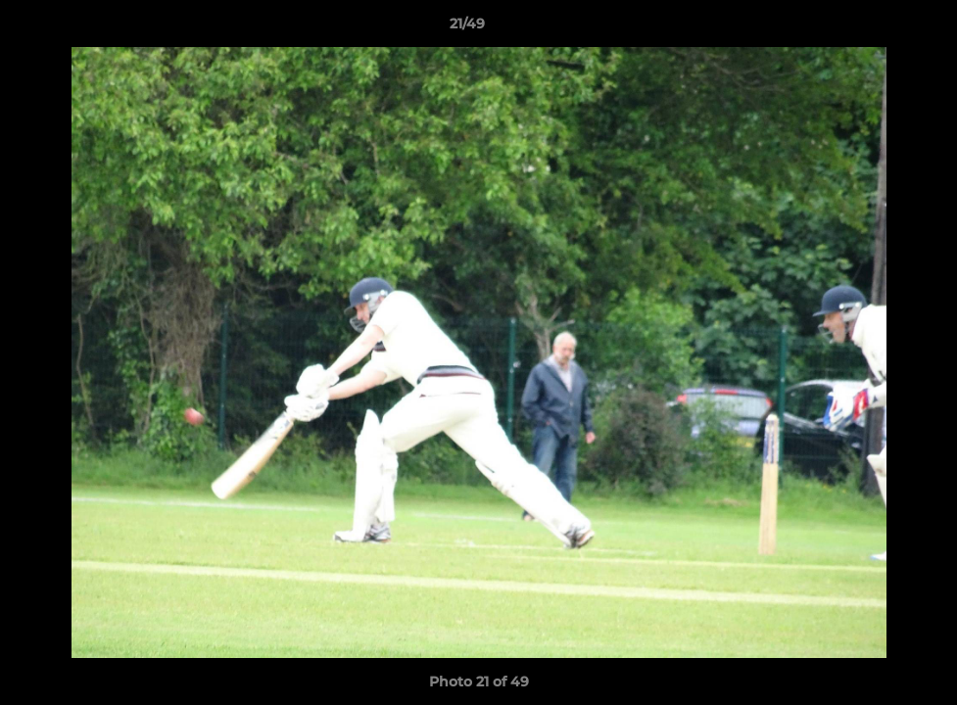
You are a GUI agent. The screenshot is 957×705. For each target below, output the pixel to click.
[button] (874, 28)
